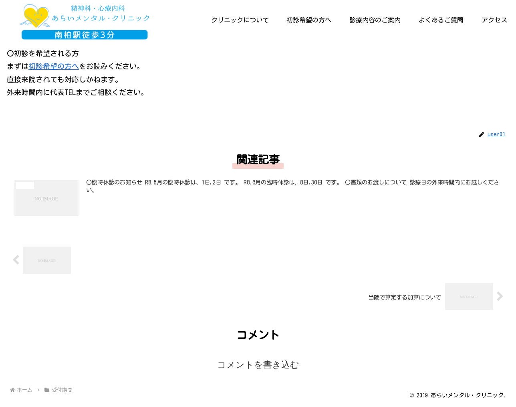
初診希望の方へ (53, 66)
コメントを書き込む (258, 365)
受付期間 (22, 116)
